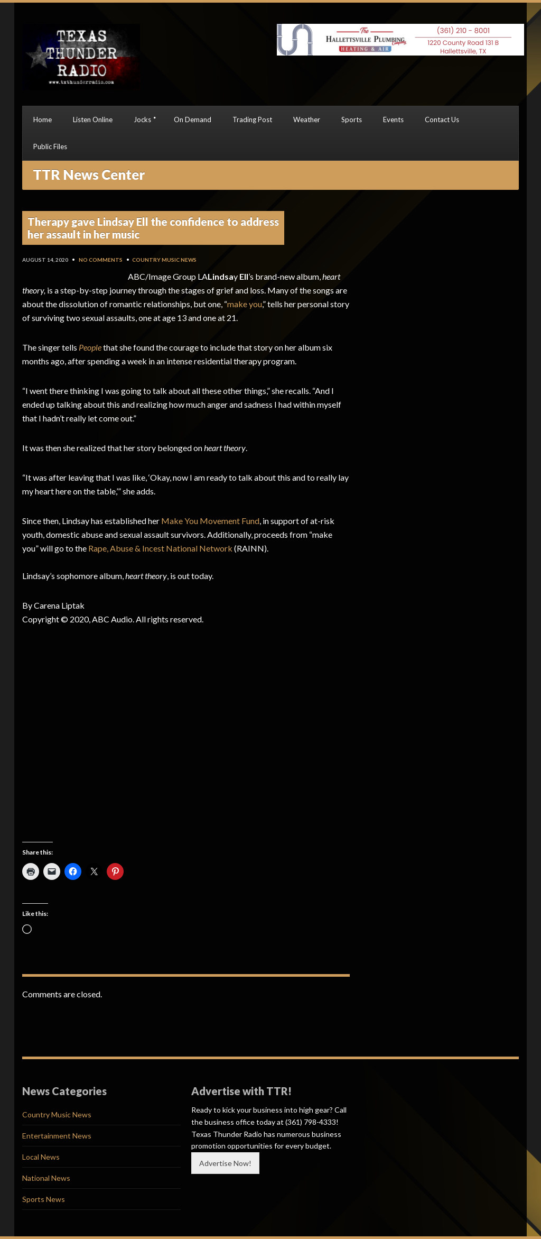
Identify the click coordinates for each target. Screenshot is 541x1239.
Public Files (50, 146)
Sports (351, 119)
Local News (41, 1156)
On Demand (192, 119)
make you (244, 304)
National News (46, 1177)
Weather (306, 119)
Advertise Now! (225, 1163)
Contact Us (442, 119)
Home (42, 119)
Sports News (43, 1199)
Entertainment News (56, 1135)
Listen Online (93, 119)
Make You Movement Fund (210, 521)
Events (393, 119)
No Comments (101, 259)
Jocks (142, 119)
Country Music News (164, 259)
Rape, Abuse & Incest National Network (160, 548)
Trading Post (252, 119)
